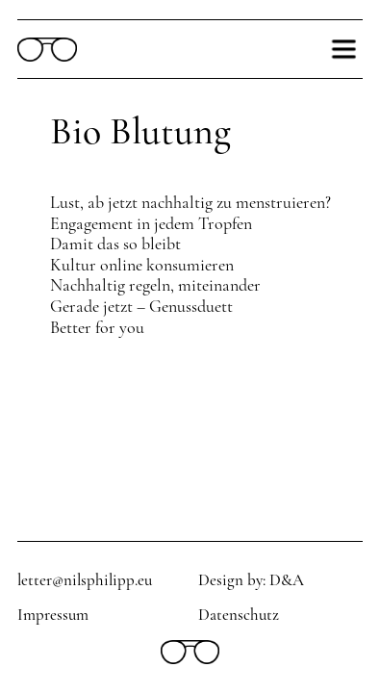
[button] (343, 49)
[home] (47, 50)
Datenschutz (238, 615)
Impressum (53, 615)
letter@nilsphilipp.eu (84, 580)
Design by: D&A (251, 580)
